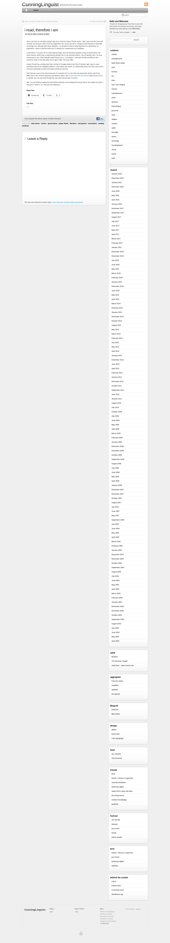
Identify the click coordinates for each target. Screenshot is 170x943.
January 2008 (117, 485)
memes (114, 89)
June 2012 (116, 364)
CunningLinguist (40, 4)
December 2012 (118, 360)
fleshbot (115, 657)
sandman (25, 126)
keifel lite (115, 710)
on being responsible (96, 21)
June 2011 (116, 394)
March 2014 (116, 334)
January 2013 (117, 355)
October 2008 (117, 455)
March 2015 (116, 304)
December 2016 (118, 252)
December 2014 (118, 317)
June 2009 (116, 420)
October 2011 (117, 386)
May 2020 (115, 195)
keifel (133, 32)
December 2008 (118, 446)
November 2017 (118, 208)
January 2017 (117, 247)
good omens (52, 123)
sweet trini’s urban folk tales (122, 791)
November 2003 (118, 611)
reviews (40, 34)
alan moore (35, 123)
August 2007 (116, 503)
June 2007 (116, 511)
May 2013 (115, 347)
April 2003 (115, 641)
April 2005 (115, 537)
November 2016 (118, 256)
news (113, 98)
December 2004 (118, 554)
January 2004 (117, 602)
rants (113, 115)
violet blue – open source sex (123, 665)
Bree (113, 774)
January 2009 (117, 442)
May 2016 (115, 269)
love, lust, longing (118, 85)
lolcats (114, 833)
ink (113, 76)
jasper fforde (63, 123)
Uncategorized (117, 145)
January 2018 (117, 204)
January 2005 (117, 550)
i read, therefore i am (41, 30)
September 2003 (118, 619)
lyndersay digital (118, 787)
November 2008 (118, 451)
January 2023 (117, 174)
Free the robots (117, 681)
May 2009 (115, 425)
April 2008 (115, 481)
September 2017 (118, 213)
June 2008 (116, 472)
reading (101, 123)
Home (26, 10)
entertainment (117, 59)
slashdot (115, 690)
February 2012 (117, 373)
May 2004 (115, 585)
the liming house (118, 795)
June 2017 (116, 226)
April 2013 (115, 351)
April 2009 (115, 429)
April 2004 (115, 589)
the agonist (116, 694)
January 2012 (117, 377)
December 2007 (118, 490)
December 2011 (118, 381)
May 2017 (115, 230)
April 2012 (115, 368)
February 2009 (117, 438)
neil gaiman (82, 123)
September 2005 (118, 520)
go (42, 85)
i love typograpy (117, 738)
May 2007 (115, 516)
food (113, 67)
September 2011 (118, 390)
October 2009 (117, 412)
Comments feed (118, 890)
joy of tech (115, 828)
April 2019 (115, 200)
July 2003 (115, 628)
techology (115, 141)
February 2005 (117, 546)
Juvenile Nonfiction (119, 782)
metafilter (115, 685)
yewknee (115, 804)
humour (114, 72)
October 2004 (117, 563)
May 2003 (115, 637)
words (114, 154)
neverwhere (92, 123)
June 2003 (116, 632)
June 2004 (116, 580)
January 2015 (117, 312)
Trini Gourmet (117, 758)
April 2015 (115, 299)
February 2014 (117, 338)
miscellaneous (117, 93)
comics (44, 123)
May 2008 (115, 477)
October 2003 (117, 615)
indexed (115, 824)
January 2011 (117, 399)
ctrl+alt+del (116, 820)
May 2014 (115, 330)
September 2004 (118, 567)
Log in (114, 881)
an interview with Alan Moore (78, 76)
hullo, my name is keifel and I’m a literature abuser (41, 21)
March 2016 (116, 273)
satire (114, 128)
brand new (116, 734)
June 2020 (116, 191)
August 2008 (116, 464)
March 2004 (116, 593)
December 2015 (118, 286)
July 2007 (115, 507)
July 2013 (115, 342)
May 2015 (115, 295)
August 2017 (116, 217)
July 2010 (115, 407)
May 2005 (115, 533)
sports (114, 137)
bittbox (114, 730)
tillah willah (116, 714)
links (113, 80)
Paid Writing (116, 106)
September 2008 (118, 459)
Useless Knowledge (119, 800)
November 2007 (118, 494)
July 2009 (115, 416)
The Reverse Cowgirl (119, 661)
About (35, 10)
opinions (115, 102)
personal (115, 111)
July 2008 (115, 468)
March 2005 (116, 541)
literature (73, 123)
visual (114, 150)
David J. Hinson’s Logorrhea (122, 778)
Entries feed (116, 886)
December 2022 (118, 178)
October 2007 (117, 498)
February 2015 (117, 308)
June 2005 (116, 529)
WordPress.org (117, 894)
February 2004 (117, 598)
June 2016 (116, 265)
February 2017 (117, 243)
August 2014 (116, 325)
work (113, 158)
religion (114, 119)
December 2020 (118, 187)
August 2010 (116, 403)
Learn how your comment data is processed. (67, 202)
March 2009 (116, 433)
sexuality (115, 132)
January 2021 (117, 182)
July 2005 (115, 524)
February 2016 (117, 278)
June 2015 (116, 291)
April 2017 (115, 234)
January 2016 (117, 282)
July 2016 (115, 260)
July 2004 (115, 576)
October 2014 (117, 321)
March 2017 (116, 239)
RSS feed (136, 29)
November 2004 (118, 559)
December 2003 (118, 606)
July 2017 (115, 221)
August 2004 (116, 572)
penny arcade (117, 837)
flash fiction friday (118, 63)
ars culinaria (116, 754)
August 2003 (116, 624)
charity (114, 54)
